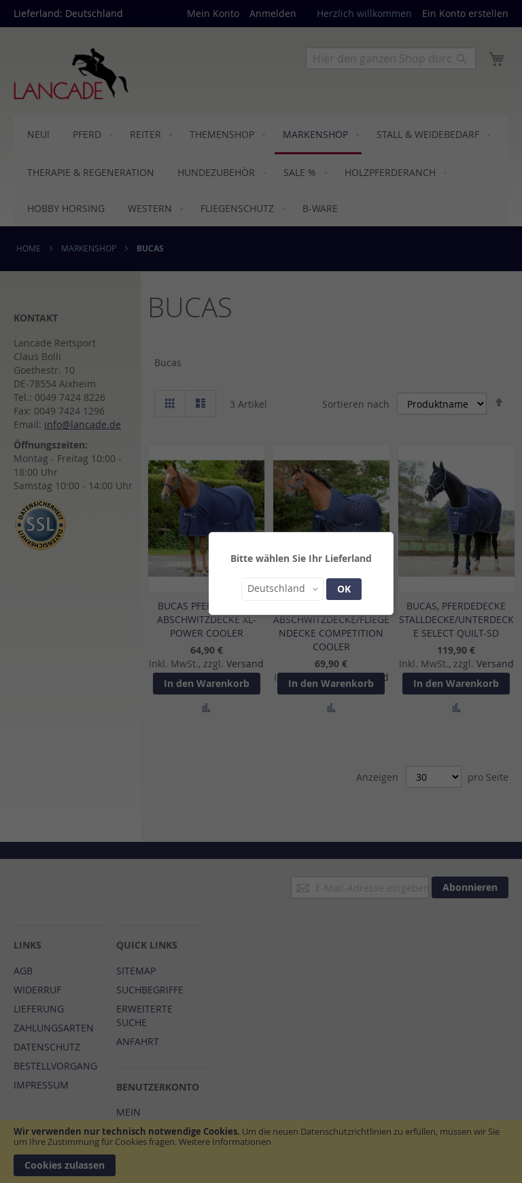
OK (344, 588)
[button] (282, 589)
